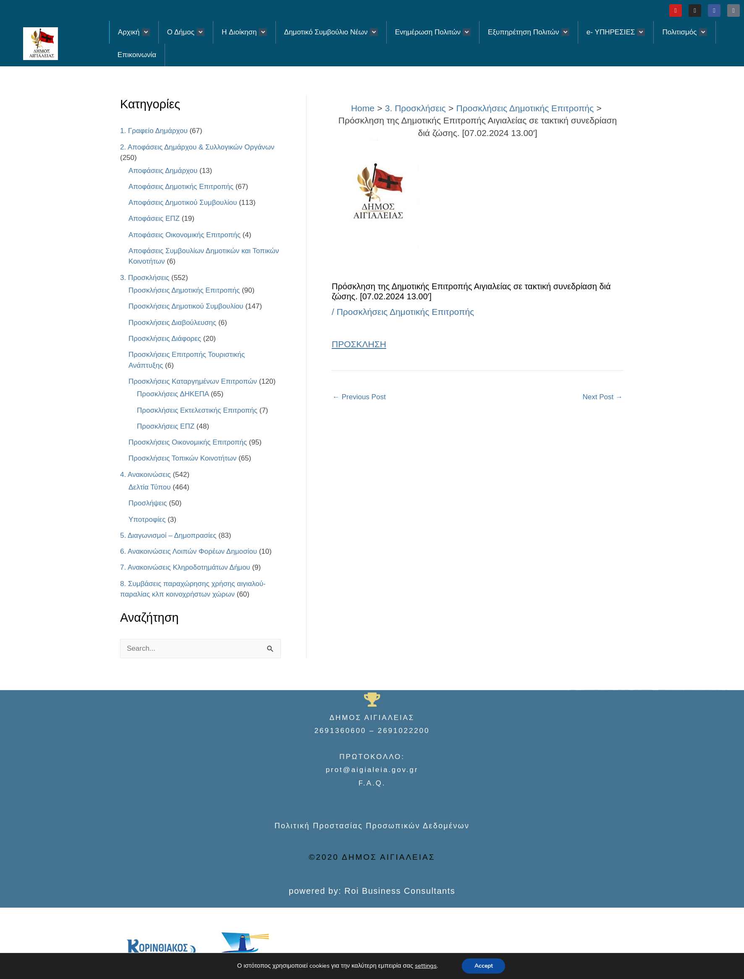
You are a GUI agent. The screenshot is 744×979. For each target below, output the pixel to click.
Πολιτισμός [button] (684, 32)
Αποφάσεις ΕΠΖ (154, 218)
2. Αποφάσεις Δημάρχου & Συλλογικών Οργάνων (197, 147)
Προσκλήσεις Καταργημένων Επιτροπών (192, 381)
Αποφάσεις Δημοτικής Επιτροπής (180, 187)
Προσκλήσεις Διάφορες (164, 339)
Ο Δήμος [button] (185, 32)
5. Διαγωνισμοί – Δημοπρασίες (168, 535)
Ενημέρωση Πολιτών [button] (433, 32)
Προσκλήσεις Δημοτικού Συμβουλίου (185, 306)
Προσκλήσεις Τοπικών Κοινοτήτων (182, 458)
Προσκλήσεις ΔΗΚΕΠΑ (173, 394)
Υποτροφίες (146, 520)
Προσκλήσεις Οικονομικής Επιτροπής (187, 442)
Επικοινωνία (137, 55)
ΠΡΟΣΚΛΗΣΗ (359, 344)
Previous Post (359, 396)
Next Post (603, 396)
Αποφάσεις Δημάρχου (162, 171)
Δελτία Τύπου (149, 487)
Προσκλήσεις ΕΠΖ (165, 426)
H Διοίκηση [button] (244, 32)
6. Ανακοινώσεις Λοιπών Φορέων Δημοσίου (188, 551)
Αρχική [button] (134, 32)
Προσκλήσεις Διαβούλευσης (172, 323)
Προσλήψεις (147, 503)
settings (426, 966)
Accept (483, 966)
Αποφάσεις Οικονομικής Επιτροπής (184, 235)
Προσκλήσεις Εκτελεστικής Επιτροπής (197, 410)
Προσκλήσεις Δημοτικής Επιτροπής (184, 290)
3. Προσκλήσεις (144, 278)
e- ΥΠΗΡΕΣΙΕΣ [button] (616, 32)
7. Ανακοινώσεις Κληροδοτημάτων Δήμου (185, 567)
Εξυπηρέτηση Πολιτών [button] (528, 32)
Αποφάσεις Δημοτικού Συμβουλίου (182, 203)
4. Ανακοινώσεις (145, 475)
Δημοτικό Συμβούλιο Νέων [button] (331, 32)
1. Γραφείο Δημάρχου (154, 131)
